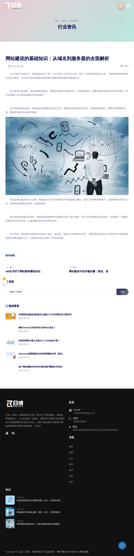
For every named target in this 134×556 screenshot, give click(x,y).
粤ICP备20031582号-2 (68, 551)
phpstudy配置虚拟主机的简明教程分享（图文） (41, 353)
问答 (71, 475)
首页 (57, 21)
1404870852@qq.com (84, 413)
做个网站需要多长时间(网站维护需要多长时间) (41, 366)
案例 (71, 452)
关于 (71, 458)
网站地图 (84, 551)
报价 (71, 481)
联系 (71, 469)
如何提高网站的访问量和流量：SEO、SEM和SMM (39, 500)
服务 (71, 446)
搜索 (124, 291)
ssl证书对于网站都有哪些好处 (23, 271)
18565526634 (79, 421)
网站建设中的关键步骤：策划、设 (88, 271)
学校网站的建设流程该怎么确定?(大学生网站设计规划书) (45, 314)
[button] (128, 5)
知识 (64, 21)
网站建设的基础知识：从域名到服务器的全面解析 (38, 523)
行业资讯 (74, 21)
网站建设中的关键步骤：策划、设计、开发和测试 (38, 512)
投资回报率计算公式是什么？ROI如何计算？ (39, 340)
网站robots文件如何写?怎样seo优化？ (37, 327)
